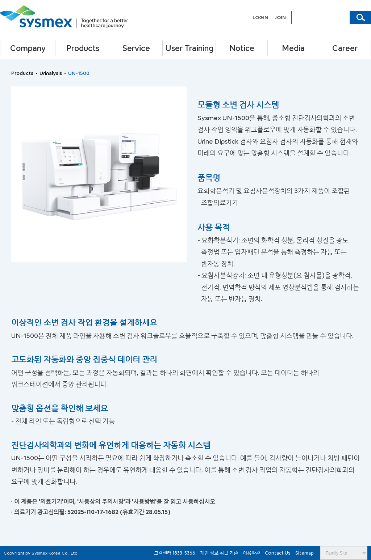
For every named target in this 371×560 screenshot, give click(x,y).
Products (82, 48)
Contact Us (278, 553)
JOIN (280, 17)
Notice (241, 48)
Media (293, 48)
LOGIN (261, 17)
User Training (189, 48)
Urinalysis (50, 73)
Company (28, 48)
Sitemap (304, 553)
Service (136, 48)
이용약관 (252, 553)
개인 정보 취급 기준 (219, 553)
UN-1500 (78, 73)
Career (345, 48)
